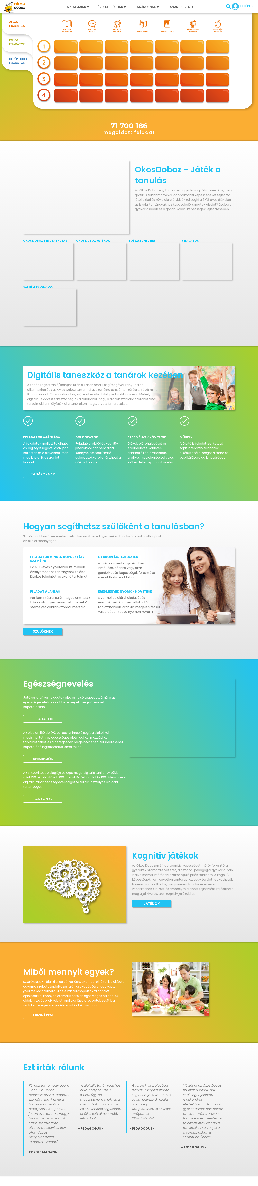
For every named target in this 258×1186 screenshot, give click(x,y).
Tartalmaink (77, 7)
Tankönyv (43, 798)
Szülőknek (43, 631)
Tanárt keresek (180, 7)
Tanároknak (147, 7)
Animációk (43, 758)
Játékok (151, 903)
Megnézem (43, 1015)
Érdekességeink (112, 7)
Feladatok (43, 718)
